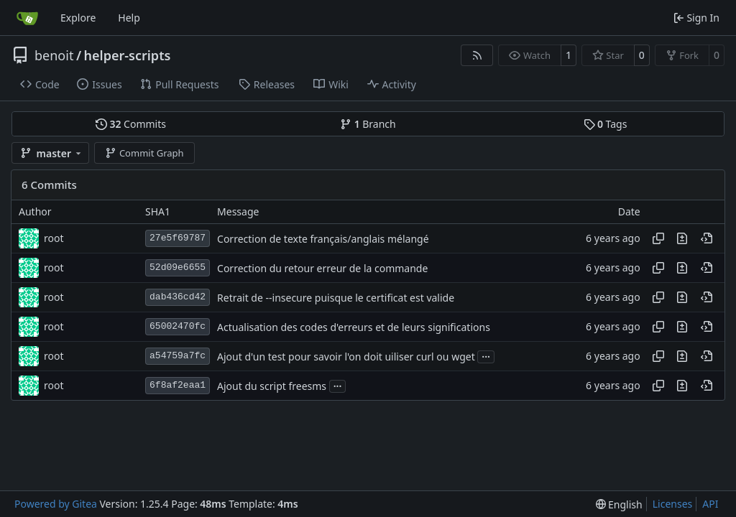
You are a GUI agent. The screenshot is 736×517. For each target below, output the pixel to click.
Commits (131, 124)
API (710, 504)
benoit (53, 55)
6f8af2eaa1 (178, 385)
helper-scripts (127, 55)
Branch (368, 124)
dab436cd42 (178, 297)
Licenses (673, 504)
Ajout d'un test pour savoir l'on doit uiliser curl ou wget (346, 356)
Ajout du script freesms (271, 386)
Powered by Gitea (55, 504)
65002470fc (178, 326)
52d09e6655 (178, 267)
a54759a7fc (178, 355)
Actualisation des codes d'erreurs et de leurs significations (353, 327)
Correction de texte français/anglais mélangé (323, 239)
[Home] (27, 18)
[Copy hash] (658, 238)
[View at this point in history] (706, 238)
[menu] (619, 504)
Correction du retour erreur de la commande (322, 268)
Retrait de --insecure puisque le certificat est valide (335, 297)
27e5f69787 (178, 238)
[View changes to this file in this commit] (682, 238)
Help (129, 17)
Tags (605, 124)
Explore (78, 17)
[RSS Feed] (477, 55)
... (486, 355)
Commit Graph (144, 152)
